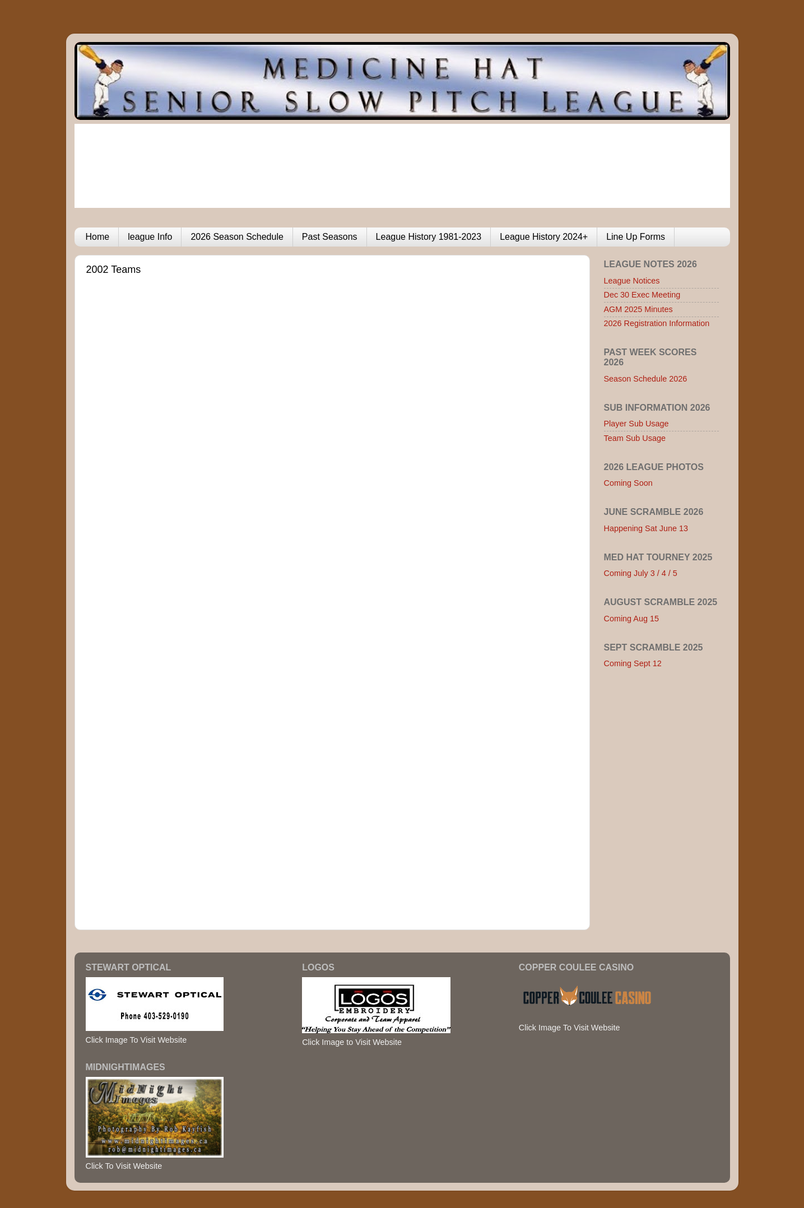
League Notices (632, 280)
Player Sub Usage (636, 423)
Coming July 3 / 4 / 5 (640, 573)
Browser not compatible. (296, 591)
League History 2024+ (544, 236)
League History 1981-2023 (429, 236)
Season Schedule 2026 (645, 378)
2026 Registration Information (657, 323)
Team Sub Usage (635, 438)
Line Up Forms (635, 236)
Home (98, 236)
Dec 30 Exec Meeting (642, 294)
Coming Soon (628, 482)
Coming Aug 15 (631, 618)
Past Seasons (329, 236)
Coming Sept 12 (633, 663)
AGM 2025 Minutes (638, 309)
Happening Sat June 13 (646, 528)
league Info (150, 236)
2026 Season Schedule (236, 236)
